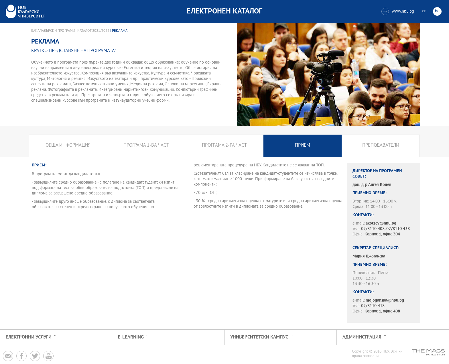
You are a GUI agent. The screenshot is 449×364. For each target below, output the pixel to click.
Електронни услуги (29, 337)
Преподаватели (380, 146)
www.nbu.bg (397, 11)
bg (437, 11)
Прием (302, 146)
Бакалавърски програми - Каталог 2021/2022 (70, 31)
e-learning (131, 337)
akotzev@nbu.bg (381, 223)
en (424, 11)
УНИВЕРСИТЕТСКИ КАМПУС (259, 337)
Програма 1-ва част (146, 146)
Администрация (361, 337)
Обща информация (68, 146)
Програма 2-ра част (224, 146)
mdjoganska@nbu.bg (385, 300)
